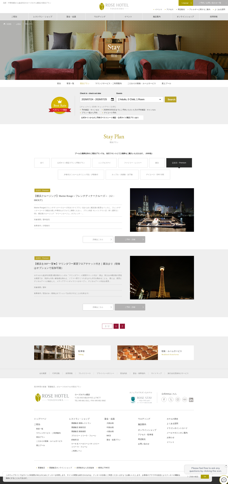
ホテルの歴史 (172, 419)
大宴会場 (110, 423)
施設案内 (157, 17)
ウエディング (99, 17)
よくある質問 (220, 9)
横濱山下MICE (104, 468)
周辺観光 (181, 9)
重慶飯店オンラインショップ (60, 468)
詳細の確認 (193, 477)
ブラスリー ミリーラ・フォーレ (83, 436)
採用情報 (214, 17)
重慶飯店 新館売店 (78, 427)
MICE (109, 436)
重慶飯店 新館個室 (78, 431)
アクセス (169, 9)
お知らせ (170, 437)
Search (171, 99)
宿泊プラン (84, 83)
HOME (9, 24)
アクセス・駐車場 (145, 434)
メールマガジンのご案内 (177, 433)
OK (205, 476)
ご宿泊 (14, 17)
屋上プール (166, 83)
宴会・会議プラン (114, 440)
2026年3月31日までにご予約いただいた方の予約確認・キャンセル (130, 110)
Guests (119, 93)
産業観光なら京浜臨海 (85, 468)
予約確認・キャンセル (90, 110)
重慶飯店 (41, 468)
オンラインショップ (185, 17)
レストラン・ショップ (42, 17)
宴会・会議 (71, 17)
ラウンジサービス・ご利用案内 (108, 83)
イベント (158, 9)
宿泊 (59, 83)
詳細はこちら (98, 239)
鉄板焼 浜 (75, 440)
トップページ (40, 419)
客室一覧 (70, 83)
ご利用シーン (76, 451)
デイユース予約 (110, 113)
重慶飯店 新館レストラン (81, 423)
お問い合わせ (143, 444)
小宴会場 (110, 431)
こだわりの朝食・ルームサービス (142, 83)
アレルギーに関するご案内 (199, 9)
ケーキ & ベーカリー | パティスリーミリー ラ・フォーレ (85, 445)
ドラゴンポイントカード (177, 428)
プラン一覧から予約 (89, 113)
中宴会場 (110, 427)
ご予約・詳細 (130, 239)
